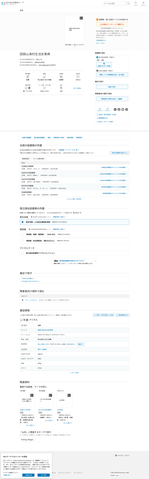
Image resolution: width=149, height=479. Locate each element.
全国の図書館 (26, 137)
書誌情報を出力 (102, 118)
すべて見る (77, 88)
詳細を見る (7, 475)
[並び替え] (26, 158)
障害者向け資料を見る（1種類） (112, 99)
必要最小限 (28, 475)
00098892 (70, 344)
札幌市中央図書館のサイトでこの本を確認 (114, 174)
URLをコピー (108, 109)
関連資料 (79, 137)
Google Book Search (31, 281)
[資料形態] (39, 158)
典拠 (80, 344)
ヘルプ (136, 3)
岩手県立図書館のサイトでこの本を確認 (114, 187)
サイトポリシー (78, 473)
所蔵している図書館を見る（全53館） (112, 74)
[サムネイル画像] (28, 400)
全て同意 (43, 475)
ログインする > (100, 43)
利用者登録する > (101, 40)
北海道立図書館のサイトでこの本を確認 (114, 167)
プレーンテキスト (31, 300)
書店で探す (112, 87)
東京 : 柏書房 (42, 349)
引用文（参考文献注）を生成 (106, 115)
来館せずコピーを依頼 (104, 65)
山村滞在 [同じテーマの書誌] (60, 410)
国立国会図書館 (39, 137)
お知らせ (53, 473)
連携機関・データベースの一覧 (69, 150)
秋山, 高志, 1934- (43, 344)
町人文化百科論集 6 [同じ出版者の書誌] (45, 410)
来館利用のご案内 (59, 217)
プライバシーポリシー (64, 473)
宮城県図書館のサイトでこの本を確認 (115, 193)
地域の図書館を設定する (120, 153)
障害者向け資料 (59, 137)
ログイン (143, 3)
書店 (49, 137)
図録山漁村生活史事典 (45, 330)
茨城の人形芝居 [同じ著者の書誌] (25, 410)
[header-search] (117, 3)
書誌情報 (70, 137)
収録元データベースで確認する (112, 24)
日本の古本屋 (28, 278)
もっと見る (30, 425)
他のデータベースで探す (105, 122)
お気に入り (100, 109)
